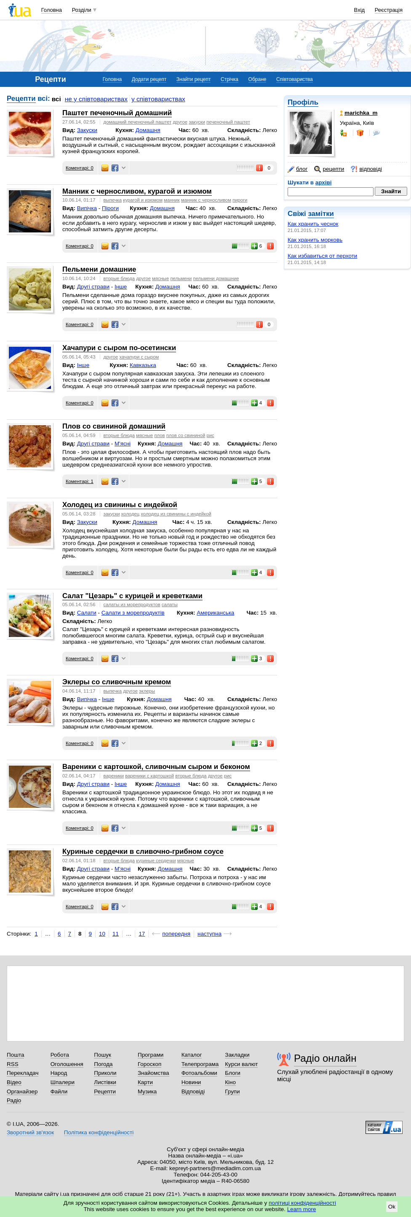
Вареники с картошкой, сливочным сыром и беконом (156, 767)
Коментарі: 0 (79, 167)
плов (159, 435)
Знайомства (153, 1073)
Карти (145, 1082)
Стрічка (229, 79)
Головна (51, 10)
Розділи (81, 10)
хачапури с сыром (139, 356)
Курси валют (241, 1064)
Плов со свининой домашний (113, 426)
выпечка (113, 199)
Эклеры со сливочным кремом (116, 682)
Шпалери (63, 1082)
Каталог (191, 1055)
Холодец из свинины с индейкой (119, 505)
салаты (170, 604)
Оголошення (67, 1064)
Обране (257, 79)
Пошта (15, 1055)
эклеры (147, 691)
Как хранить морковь (315, 240)
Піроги (110, 208)
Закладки (237, 1055)
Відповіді (193, 1091)
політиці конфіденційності (302, 1203)
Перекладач (22, 1073)
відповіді (366, 169)
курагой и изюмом (143, 199)
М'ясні (123, 443)
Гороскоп (149, 1064)
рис (210, 435)
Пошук (102, 1055)
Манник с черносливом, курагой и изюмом (137, 191)
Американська (215, 613)
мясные (160, 278)
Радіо (14, 1100)
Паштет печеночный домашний (117, 113)
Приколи (105, 1073)
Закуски (87, 130)
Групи (232, 1091)
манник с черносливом (206, 199)
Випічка (87, 208)
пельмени (181, 278)
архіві (323, 182)
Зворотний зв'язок (30, 1132)
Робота (60, 1055)
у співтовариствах (158, 99)
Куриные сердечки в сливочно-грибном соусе (143, 851)
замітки (321, 214)
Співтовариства (294, 79)
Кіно (230, 1082)
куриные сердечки (156, 860)
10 (102, 934)
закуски (197, 121)
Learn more (301, 1209)
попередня (176, 934)
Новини (191, 1082)
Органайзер (22, 1091)
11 (115, 934)
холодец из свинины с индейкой (176, 513)
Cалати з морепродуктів (133, 613)
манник (172, 199)
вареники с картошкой (149, 775)
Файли (59, 1091)
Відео (14, 1082)
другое (180, 121)
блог (297, 169)
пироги (239, 199)
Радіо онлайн (325, 1058)
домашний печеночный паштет (138, 121)
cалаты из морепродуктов (132, 604)
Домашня (148, 130)
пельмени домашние (216, 278)
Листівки (105, 1082)
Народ (59, 1073)
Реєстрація (389, 10)
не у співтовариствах (96, 99)
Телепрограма (200, 1064)
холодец (130, 513)
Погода (103, 1064)
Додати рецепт (149, 79)
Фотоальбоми (199, 1073)
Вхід (359, 10)
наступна (209, 934)
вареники (114, 775)
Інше (121, 286)
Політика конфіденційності (98, 1132)
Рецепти (21, 98)
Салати (86, 613)
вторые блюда (119, 278)
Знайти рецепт (193, 79)
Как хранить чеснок (313, 224)
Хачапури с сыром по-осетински (119, 348)
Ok (391, 1207)
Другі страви (93, 286)
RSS (13, 1064)
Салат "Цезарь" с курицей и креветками (132, 596)
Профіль (303, 102)
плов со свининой (186, 435)
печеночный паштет (228, 121)
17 (142, 934)
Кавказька (143, 365)
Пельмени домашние (99, 269)
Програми (150, 1055)
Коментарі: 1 (79, 481)
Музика (147, 1091)
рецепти (329, 169)
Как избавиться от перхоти (322, 256)
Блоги (232, 1073)
